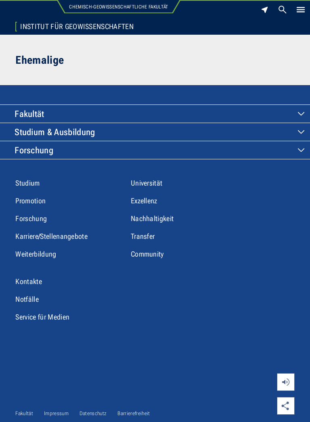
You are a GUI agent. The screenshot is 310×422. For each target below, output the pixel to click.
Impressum (56, 413)
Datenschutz (93, 413)
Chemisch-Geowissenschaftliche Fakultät (118, 7)
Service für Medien (42, 317)
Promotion (30, 200)
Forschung (34, 150)
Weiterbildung (35, 254)
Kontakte (28, 281)
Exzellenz (144, 200)
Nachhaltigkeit (152, 218)
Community (147, 254)
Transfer (143, 236)
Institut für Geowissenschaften (77, 27)
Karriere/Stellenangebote (51, 236)
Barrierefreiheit (133, 413)
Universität (147, 183)
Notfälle (27, 299)
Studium (27, 183)
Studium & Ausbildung (55, 132)
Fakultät (29, 114)
